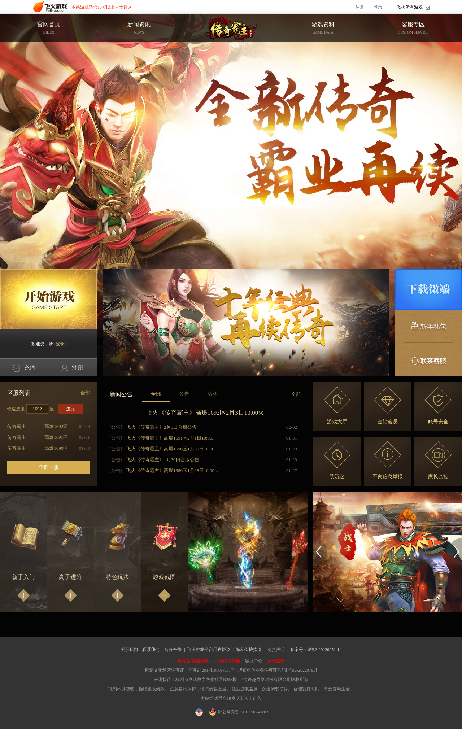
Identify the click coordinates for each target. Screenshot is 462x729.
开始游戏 (48, 299)
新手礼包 (428, 326)
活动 (212, 394)
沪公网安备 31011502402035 (240, 712)
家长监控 (438, 460)
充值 (24, 368)
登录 (378, 7)
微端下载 (428, 289)
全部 (85, 393)
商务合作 (173, 649)
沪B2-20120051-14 (324, 649)
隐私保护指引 (249, 649)
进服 (70, 408)
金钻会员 (387, 405)
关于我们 (129, 649)
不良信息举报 (387, 460)
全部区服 (49, 467)
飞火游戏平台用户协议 (208, 649)
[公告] (116, 427)
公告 (184, 394)
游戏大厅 (337, 405)
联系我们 (151, 649)
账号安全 (438, 405)
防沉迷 (337, 460)
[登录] (60, 343)
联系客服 (428, 359)
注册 (360, 7)
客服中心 (253, 660)
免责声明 (276, 649)
